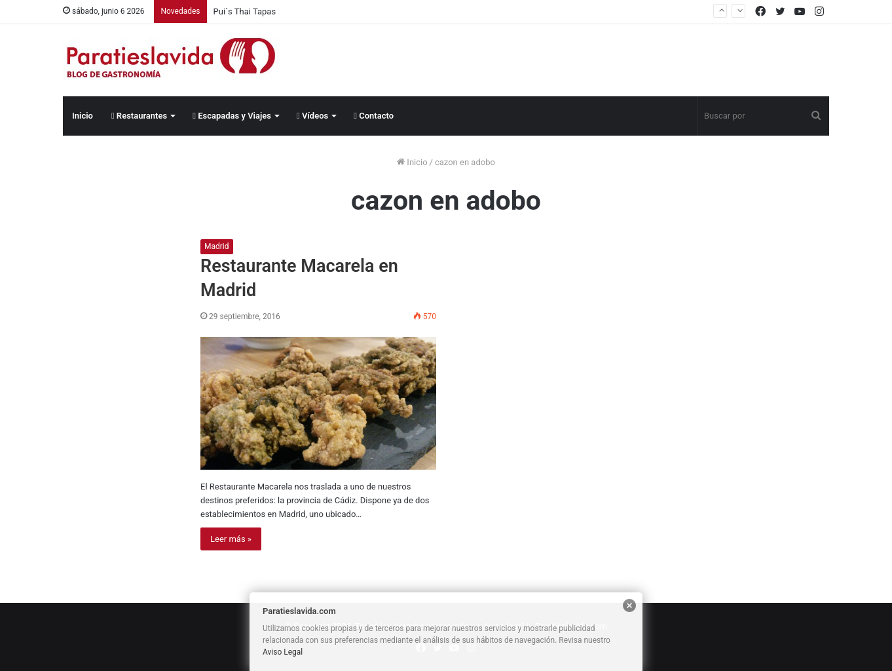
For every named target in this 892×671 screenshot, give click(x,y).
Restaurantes (139, 116)
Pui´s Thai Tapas (245, 11)
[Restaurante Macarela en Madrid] (318, 403)
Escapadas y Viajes (232, 116)
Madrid (216, 246)
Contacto (374, 116)
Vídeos (312, 116)
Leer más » (230, 539)
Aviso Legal (283, 652)
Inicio (82, 116)
